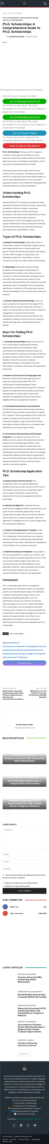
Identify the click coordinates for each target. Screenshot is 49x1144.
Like (44, 907)
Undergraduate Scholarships (24, 777)
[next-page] (8, 814)
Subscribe (42, 913)
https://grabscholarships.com (25, 728)
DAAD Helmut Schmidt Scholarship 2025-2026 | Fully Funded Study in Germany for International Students (13, 695)
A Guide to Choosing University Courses (27, 1044)
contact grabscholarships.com (29, 1119)
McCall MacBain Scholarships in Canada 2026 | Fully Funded (24, 782)
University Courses (26, 1040)
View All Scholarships (13, 20)
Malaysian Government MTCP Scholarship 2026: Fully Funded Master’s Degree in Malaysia (24, 803)
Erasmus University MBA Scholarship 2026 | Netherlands (24, 759)
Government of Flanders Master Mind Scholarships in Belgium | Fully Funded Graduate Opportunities (31, 1028)
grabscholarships (16, 36)
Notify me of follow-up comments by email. (21, 883)
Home (5, 13)
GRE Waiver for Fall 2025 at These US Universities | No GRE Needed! (37, 694)
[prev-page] (4, 814)
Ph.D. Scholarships (17, 634)
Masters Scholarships (24, 755)
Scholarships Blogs (29, 18)
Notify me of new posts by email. (17, 886)
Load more (24, 1054)
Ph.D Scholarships (15, 13)
